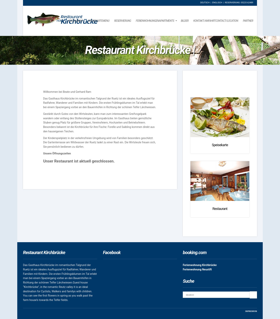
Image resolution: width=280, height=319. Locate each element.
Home (60, 20)
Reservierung (122, 20)
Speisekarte (220, 145)
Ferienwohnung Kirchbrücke (200, 265)
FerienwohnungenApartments (155, 20)
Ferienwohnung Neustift (197, 269)
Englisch (217, 2)
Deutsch (205, 2)
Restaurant (75, 20)
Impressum (251, 311)
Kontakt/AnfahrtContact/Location (215, 20)
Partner (248, 20)
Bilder (185, 20)
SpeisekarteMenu (98, 20)
